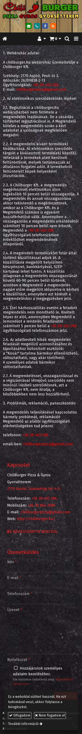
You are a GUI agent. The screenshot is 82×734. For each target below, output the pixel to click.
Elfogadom (19, 715)
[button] (76, 39)
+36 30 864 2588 (41, 505)
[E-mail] (28, 26)
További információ (23, 724)
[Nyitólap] (41, 10)
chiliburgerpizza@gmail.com (41, 89)
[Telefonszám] (36, 26)
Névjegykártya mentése (32, 531)
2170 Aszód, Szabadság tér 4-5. (34, 488)
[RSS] (53, 26)
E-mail (14, 577)
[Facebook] (45, 26)
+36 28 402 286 (44, 498)
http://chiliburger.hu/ (36, 518)
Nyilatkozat (18, 659)
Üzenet (14, 609)
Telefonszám (19, 593)
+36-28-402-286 (46, 85)
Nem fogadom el (50, 715)
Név (12, 562)
